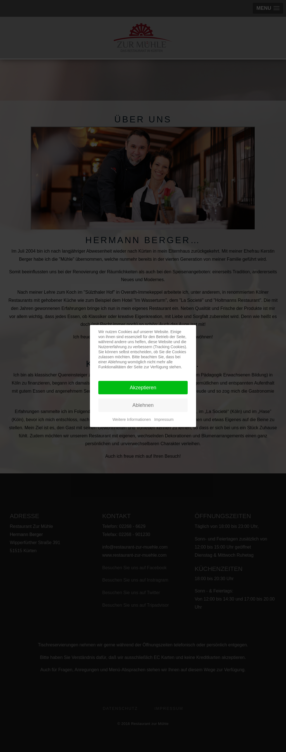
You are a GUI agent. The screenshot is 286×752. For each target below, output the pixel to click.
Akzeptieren (143, 387)
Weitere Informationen (132, 419)
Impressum (163, 419)
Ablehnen (143, 405)
